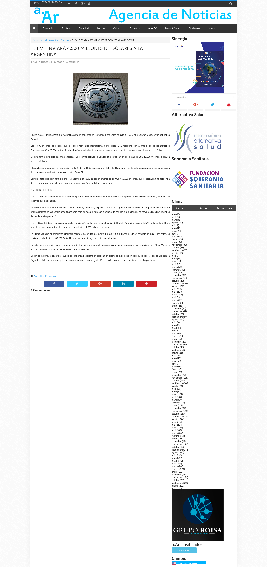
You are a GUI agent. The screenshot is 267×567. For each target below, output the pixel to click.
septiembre (177, 250)
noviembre (177, 244)
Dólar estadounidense (187, 563)
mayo (174, 231)
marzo (175, 219)
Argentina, (62, 62)
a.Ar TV (152, 28)
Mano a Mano (172, 28)
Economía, (74, 62)
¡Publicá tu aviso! (184, 550)
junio (174, 214)
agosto (175, 222)
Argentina (53, 40)
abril (174, 217)
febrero (175, 239)
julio (174, 225)
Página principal (39, 40)
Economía (64, 40)
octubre (175, 247)
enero (174, 242)
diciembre (177, 275)
